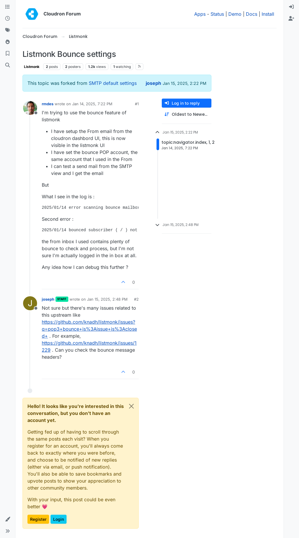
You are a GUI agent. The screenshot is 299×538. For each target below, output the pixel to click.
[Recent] (7, 18)
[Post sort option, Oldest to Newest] (186, 114)
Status (217, 14)
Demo (234, 14)
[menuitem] (291, 7)
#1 (137, 103)
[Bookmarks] (7, 53)
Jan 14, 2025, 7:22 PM (92, 103)
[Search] (7, 65)
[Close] (131, 406)
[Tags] (7, 30)
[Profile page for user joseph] (30, 303)
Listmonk (31, 66)
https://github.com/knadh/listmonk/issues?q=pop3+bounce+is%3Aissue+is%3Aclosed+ (89, 329)
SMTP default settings (113, 83)
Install (268, 14)
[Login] (291, 7)
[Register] (291, 18)
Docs (251, 14)
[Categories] (7, 7)
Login (58, 519)
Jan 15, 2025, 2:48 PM (107, 299)
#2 (136, 299)
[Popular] (7, 42)
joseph (153, 83)
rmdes (47, 103)
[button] (7, 519)
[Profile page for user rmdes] (30, 108)
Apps (200, 14)
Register (38, 519)
